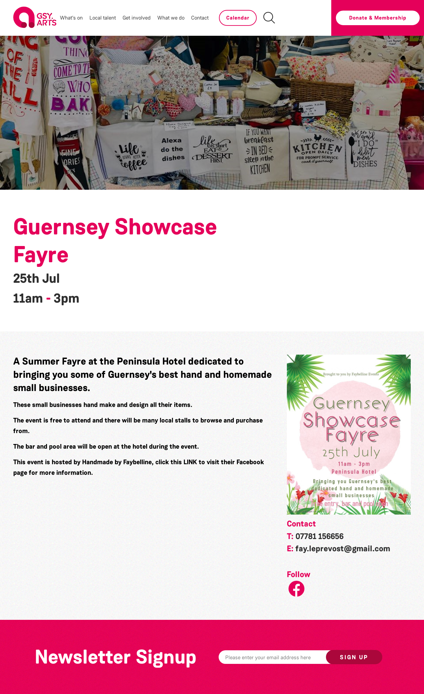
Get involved (137, 17)
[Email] (282, 657)
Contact (200, 17)
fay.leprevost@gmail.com (342, 548)
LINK (190, 462)
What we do (171, 17)
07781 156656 (319, 536)
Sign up (354, 657)
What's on (71, 17)
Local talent (102, 17)
